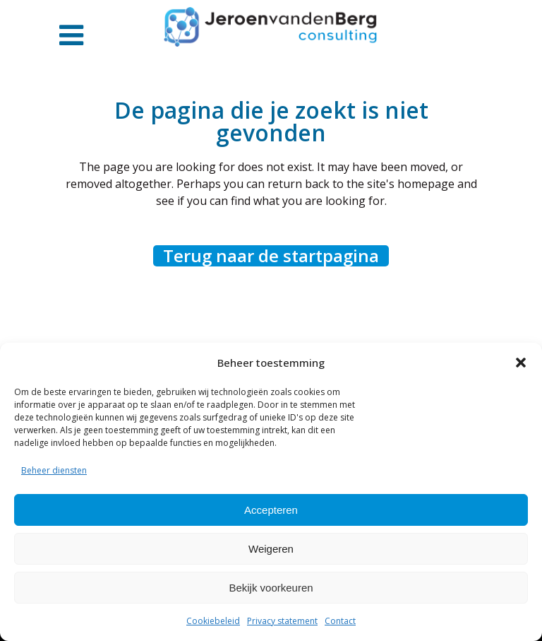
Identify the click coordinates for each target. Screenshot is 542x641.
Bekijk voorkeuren (271, 588)
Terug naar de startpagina (271, 255)
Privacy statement (282, 621)
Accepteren (271, 510)
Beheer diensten (54, 470)
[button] (521, 362)
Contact (340, 621)
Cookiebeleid (213, 621)
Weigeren (271, 549)
